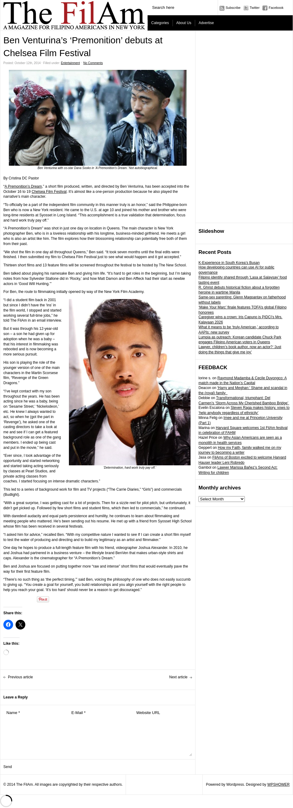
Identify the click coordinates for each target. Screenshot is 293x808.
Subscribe (233, 7)
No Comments (93, 63)
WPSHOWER (278, 784)
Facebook (276, 7)
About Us (183, 23)
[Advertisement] (219, 126)
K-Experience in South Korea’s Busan (229, 263)
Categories (160, 23)
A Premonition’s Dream (23, 186)
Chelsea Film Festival (49, 191)
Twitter (254, 7)
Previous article (20, 677)
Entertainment (70, 63)
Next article (178, 677)
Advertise (206, 23)
